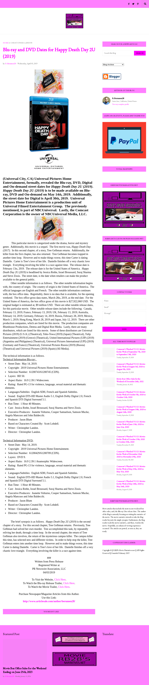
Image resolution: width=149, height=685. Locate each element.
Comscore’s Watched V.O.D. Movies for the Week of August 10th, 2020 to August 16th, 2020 (131, 409)
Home (6, 43)
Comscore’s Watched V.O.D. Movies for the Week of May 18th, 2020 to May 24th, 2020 (131, 484)
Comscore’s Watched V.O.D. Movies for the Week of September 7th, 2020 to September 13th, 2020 (131, 352)
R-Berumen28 (118, 98)
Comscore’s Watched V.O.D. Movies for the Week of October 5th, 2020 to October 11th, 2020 (131, 394)
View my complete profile (120, 104)
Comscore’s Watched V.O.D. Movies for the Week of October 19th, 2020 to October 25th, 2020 (131, 439)
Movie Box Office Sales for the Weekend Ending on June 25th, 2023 (24, 670)
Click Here (60, 579)
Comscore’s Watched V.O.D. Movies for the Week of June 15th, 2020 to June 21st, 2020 (131, 424)
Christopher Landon (21, 43)
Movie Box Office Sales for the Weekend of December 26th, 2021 (130, 380)
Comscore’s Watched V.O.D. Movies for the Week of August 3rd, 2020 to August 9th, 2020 (131, 367)
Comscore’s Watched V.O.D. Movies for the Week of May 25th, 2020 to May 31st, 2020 (131, 469)
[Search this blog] (118, 53)
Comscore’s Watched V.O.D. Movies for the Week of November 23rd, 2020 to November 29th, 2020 (131, 454)
